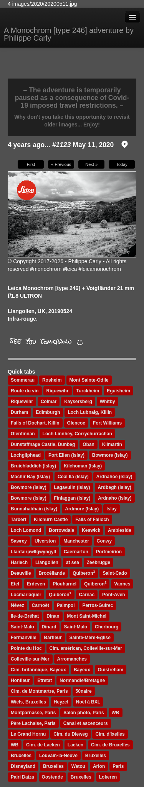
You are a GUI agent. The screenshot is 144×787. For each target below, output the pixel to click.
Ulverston (45, 541)
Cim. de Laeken (43, 745)
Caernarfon (76, 551)
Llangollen (46, 562)
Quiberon (84, 573)
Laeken (75, 745)
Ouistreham (111, 669)
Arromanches (72, 659)
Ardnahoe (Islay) (114, 476)
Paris (118, 766)
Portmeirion (109, 551)
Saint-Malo (22, 627)
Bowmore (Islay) (28, 487)
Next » (91, 164)
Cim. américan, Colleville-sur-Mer (86, 648)
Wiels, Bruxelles (28, 702)
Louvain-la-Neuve (58, 755)
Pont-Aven (113, 594)
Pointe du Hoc (26, 648)
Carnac (87, 594)
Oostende (52, 777)
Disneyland (23, 766)
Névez (17, 605)
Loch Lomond (26, 530)
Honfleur (20, 680)
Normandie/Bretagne (82, 680)
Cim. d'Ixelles (109, 734)
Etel (15, 584)
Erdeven (36, 584)
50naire (84, 691)
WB (115, 712)
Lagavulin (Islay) (72, 487)
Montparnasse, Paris (33, 712)
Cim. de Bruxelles (110, 745)
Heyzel (61, 702)
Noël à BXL (88, 702)
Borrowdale (61, 530)
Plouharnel (64, 584)
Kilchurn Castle (51, 519)
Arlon (99, 766)
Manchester (76, 541)
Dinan (52, 616)
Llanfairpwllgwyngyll (33, 551)
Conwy (104, 541)
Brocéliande (52, 573)
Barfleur (53, 637)
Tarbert (18, 519)
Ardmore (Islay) (82, 509)
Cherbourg (106, 627)
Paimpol (66, 605)
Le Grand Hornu (28, 734)
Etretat (44, 680)
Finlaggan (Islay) (72, 498)
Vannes (122, 584)
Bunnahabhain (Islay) (34, 509)
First (31, 164)
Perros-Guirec (97, 605)
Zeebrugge (98, 562)
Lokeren (108, 777)
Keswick (91, 530)
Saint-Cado (115, 573)
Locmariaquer (26, 594)
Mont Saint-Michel (86, 616)
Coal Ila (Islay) (73, 476)
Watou (78, 766)
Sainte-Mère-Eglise (90, 637)
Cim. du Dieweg (70, 734)
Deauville (21, 573)
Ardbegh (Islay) (114, 487)
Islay (111, 509)
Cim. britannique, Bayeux (38, 669)
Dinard (49, 627)
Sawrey (19, 541)
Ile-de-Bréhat (25, 616)
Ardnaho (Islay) (114, 498)
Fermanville (23, 637)
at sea (72, 562)
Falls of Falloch (92, 519)
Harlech (19, 562)
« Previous (61, 164)
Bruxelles (21, 755)
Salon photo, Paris (83, 712)
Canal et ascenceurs (85, 723)
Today (121, 164)
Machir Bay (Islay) (30, 476)
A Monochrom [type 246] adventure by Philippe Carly (69, 34)
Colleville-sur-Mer (30, 659)
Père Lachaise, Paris (33, 723)
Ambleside (119, 530)
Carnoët (40, 605)
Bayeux (82, 669)
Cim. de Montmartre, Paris (39, 691)
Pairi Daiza (22, 777)
